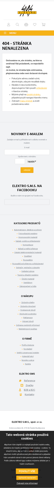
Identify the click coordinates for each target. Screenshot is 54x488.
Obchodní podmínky (27, 314)
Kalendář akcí (28, 356)
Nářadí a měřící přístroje (28, 249)
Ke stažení (28, 349)
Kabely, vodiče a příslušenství (28, 241)
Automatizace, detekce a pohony (28, 230)
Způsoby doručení (28, 306)
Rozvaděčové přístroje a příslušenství (27, 264)
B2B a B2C (29, 389)
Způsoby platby (27, 302)
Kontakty (29, 394)
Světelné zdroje (27, 271)
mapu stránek (26, 101)
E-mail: (27, 147)
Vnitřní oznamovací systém (28, 353)
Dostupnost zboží (27, 310)
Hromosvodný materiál (27, 237)
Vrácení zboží (28, 321)
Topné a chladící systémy (27, 275)
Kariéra (28, 364)
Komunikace (28, 245)
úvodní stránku (33, 94)
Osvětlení (28, 256)
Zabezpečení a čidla (27, 286)
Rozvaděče (28, 260)
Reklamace (28, 318)
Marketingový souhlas (28, 329)
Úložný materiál (28, 279)
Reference (29, 380)
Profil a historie (28, 345)
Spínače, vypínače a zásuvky (28, 268)
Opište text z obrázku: (27, 156)
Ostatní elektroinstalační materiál (27, 252)
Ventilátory (27, 283)
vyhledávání (41, 88)
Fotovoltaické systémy (28, 233)
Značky (29, 385)
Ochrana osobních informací (28, 325)
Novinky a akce (28, 360)
